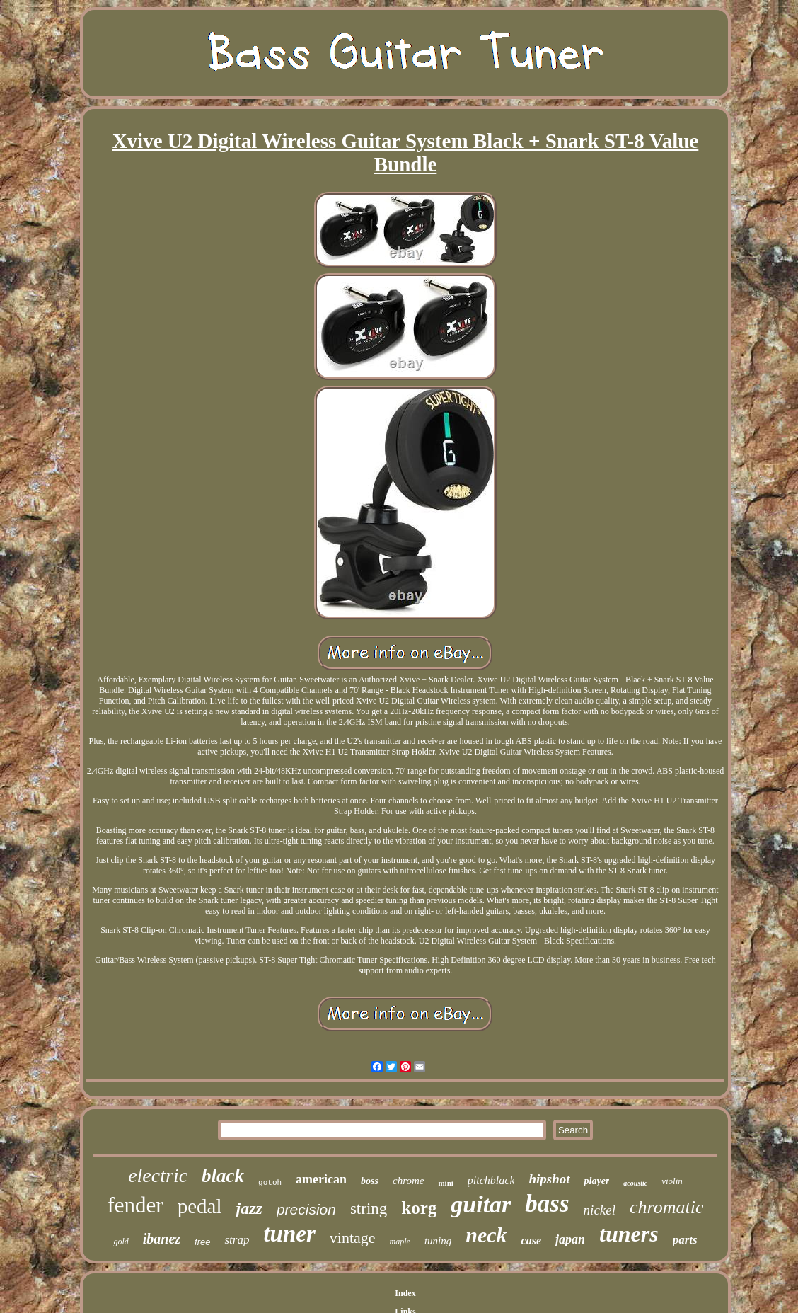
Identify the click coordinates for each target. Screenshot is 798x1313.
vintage (353, 1237)
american (321, 1179)
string (368, 1208)
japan (570, 1239)
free (202, 1242)
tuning (437, 1240)
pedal (200, 1206)
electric (157, 1175)
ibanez (161, 1238)
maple (400, 1241)
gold (120, 1241)
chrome (408, 1180)
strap (236, 1239)
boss (369, 1181)
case (531, 1240)
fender (135, 1205)
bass (547, 1203)
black (223, 1175)
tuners (629, 1233)
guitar (481, 1204)
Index (405, 1293)
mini (445, 1183)
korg (418, 1207)
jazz (249, 1208)
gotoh (270, 1183)
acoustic (635, 1183)
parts (685, 1239)
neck (486, 1234)
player (597, 1181)
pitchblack (491, 1180)
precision (306, 1209)
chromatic (666, 1207)
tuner (289, 1233)
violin (672, 1181)
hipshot (548, 1178)
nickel (599, 1210)
